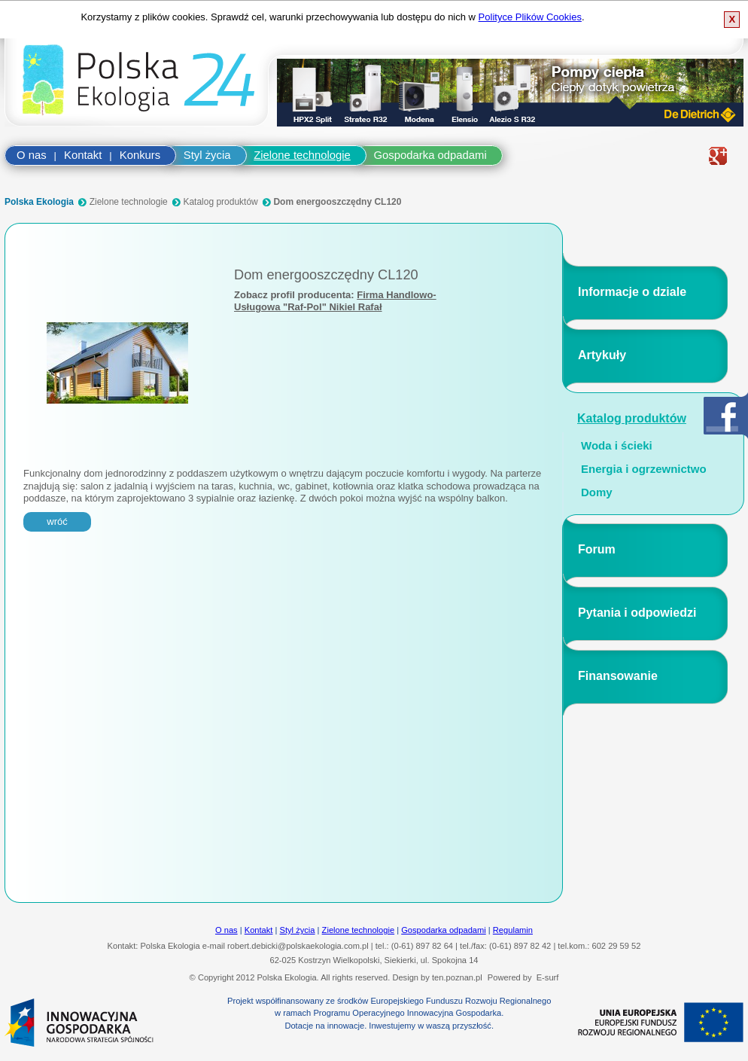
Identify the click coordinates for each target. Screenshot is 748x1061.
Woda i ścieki (616, 446)
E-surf (548, 977)
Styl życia (207, 155)
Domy (597, 492)
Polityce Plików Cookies (530, 17)
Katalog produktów (220, 202)
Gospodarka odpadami (430, 155)
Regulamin (513, 929)
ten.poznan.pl (457, 977)
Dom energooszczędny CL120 (337, 202)
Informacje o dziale (632, 291)
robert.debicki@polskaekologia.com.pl (298, 945)
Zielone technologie (302, 155)
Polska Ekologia (39, 202)
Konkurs (140, 155)
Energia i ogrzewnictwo (644, 469)
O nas (32, 155)
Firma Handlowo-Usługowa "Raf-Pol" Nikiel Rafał (335, 301)
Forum (597, 549)
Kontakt (83, 155)
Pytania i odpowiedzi (637, 612)
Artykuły (602, 355)
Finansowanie (618, 675)
